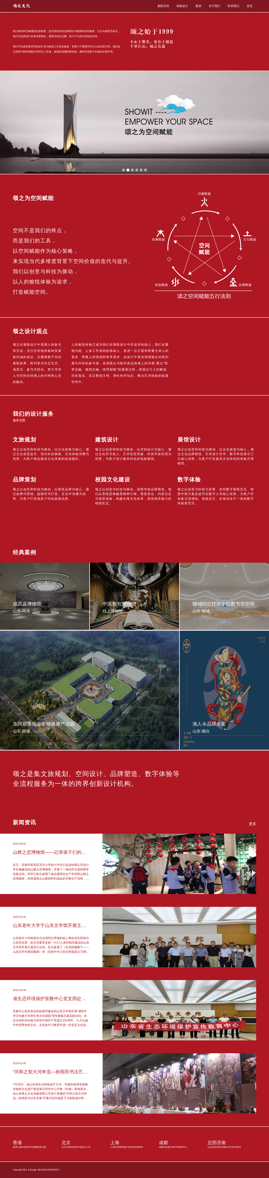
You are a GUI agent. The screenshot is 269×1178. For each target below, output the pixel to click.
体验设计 (182, 6)
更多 (252, 824)
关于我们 (214, 6)
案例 (198, 6)
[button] (123, 170)
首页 (250, 6)
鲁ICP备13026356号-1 (49, 1169)
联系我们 (233, 6)
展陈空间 (163, 6)
